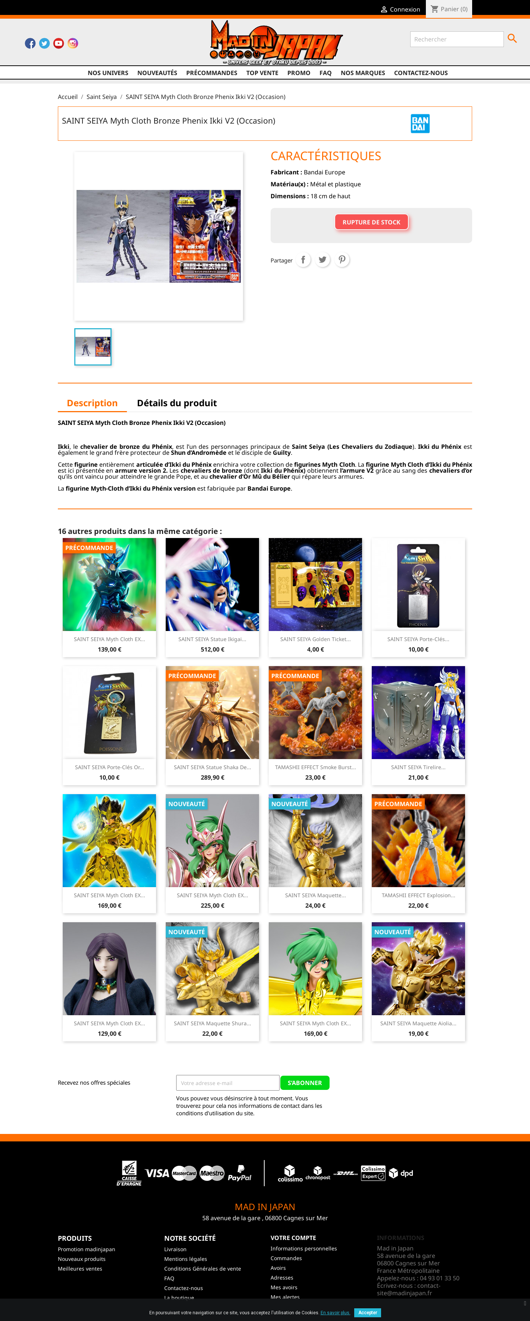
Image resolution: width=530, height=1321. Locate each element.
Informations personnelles (304, 1248)
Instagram (72, 45)
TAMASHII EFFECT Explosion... (418, 895)
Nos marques (363, 73)
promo (299, 73)
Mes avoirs (284, 1287)
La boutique (179, 1297)
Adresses (282, 1277)
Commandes (286, 1258)
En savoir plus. (335, 1312)
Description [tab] (92, 403)
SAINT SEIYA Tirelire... (418, 767)
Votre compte (293, 1238)
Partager (303, 259)
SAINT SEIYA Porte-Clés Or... (109, 767)
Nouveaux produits (82, 1258)
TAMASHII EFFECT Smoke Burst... (315, 767)
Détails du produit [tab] (177, 403)
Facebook (30, 45)
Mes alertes (285, 1296)
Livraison (175, 1249)
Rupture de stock (371, 222)
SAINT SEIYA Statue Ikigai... (212, 639)
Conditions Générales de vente (202, 1268)
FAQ (325, 73)
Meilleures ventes (80, 1268)
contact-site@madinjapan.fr (408, 1289)
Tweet (322, 259)
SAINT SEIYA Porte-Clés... (418, 639)
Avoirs (278, 1267)
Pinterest (341, 259)
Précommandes (211, 73)
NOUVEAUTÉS (157, 73)
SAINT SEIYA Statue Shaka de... (212, 767)
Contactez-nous (421, 73)
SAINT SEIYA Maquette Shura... (212, 1023)
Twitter (44, 45)
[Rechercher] (457, 39)
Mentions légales (185, 1258)
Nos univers (108, 73)
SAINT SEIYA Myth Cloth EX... (109, 639)
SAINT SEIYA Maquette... (315, 895)
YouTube (58, 45)
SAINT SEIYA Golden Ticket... (315, 639)
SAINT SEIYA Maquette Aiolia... (418, 1023)
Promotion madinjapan (86, 1249)
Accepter (367, 1312)
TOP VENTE (262, 73)
